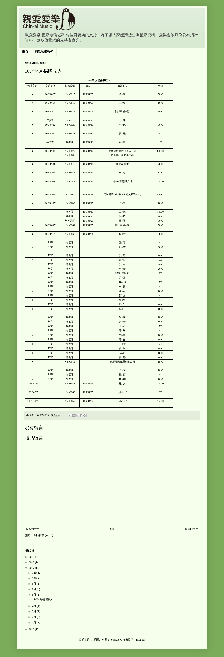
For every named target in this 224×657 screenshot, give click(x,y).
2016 (32, 629)
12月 (35, 572)
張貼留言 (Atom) (43, 535)
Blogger (140, 639)
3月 (34, 611)
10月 (35, 578)
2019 (32, 556)
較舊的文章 (191, 529)
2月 (34, 617)
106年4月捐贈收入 (42, 599)
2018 (32, 562)
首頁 (112, 529)
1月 (34, 622)
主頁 (25, 51)
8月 (34, 589)
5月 (34, 594)
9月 (34, 583)
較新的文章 (32, 529)
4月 (34, 606)
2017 (32, 567)
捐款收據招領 (44, 51)
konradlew (115, 639)
